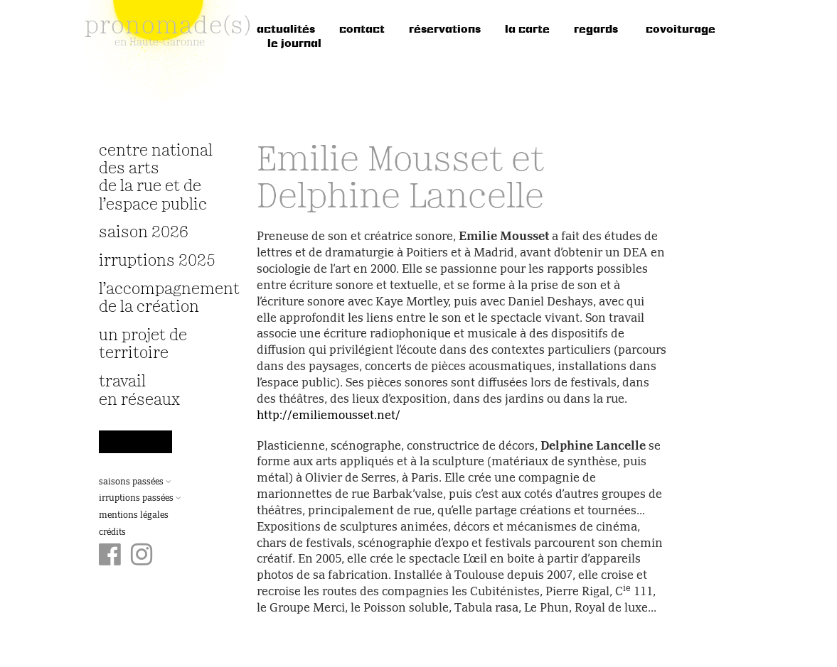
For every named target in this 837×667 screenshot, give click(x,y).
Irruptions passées (140, 498)
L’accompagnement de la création (160, 298)
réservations (445, 30)
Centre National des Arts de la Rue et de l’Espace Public (156, 177)
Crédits (112, 532)
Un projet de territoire (143, 344)
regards (596, 30)
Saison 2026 (143, 232)
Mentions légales (134, 515)
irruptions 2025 (157, 261)
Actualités (286, 30)
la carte (527, 30)
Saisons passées (135, 482)
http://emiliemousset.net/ (328, 416)
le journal (294, 44)
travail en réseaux (139, 390)
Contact (362, 30)
